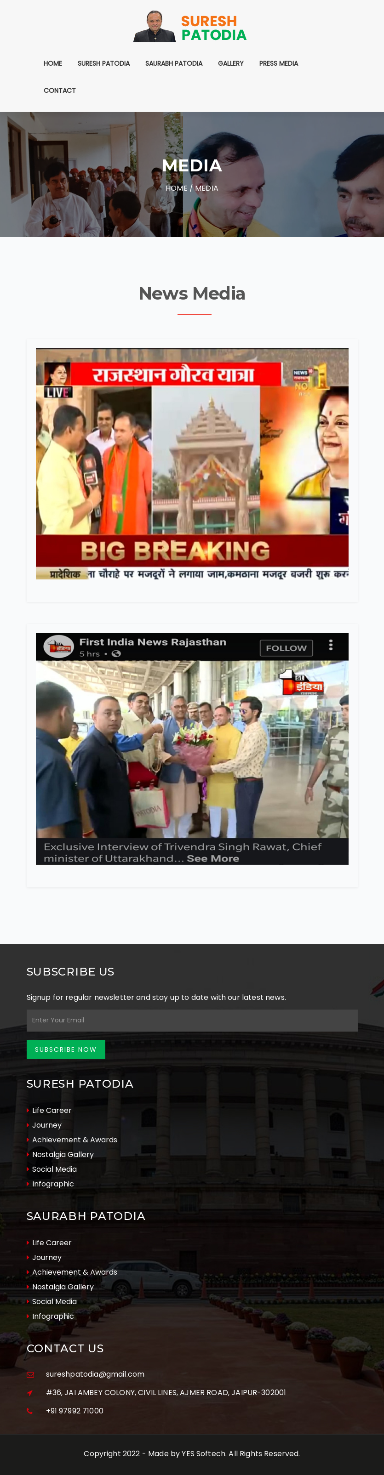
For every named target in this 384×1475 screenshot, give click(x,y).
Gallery (231, 63)
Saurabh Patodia (173, 63)
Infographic (50, 1184)
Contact (60, 90)
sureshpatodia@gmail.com (95, 1374)
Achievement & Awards (72, 1140)
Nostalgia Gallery (60, 1154)
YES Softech (203, 1453)
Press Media (278, 63)
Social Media (52, 1169)
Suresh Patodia (104, 63)
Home (53, 63)
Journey (44, 1125)
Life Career (49, 1110)
